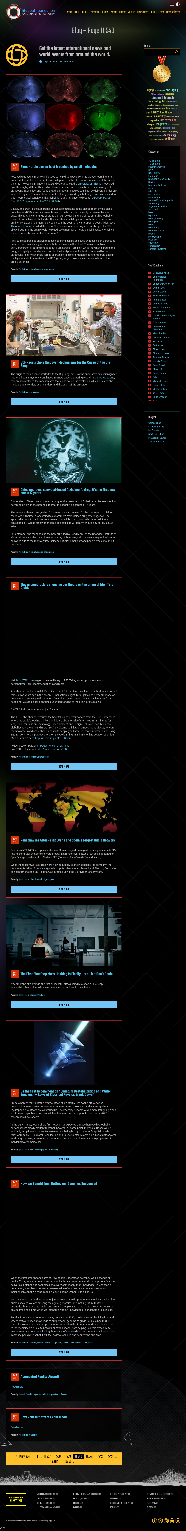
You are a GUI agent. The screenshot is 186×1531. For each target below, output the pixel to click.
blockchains (154, 236)
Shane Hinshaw (161, 353)
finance (47, 1343)
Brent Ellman (159, 373)
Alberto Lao (158, 349)
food (31, 1150)
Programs (94, 12)
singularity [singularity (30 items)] (174, 132)
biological (153, 221)
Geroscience (154, 423)
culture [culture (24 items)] (172, 105)
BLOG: (75, 1499)
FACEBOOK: (41, 1494)
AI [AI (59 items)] (155, 90)
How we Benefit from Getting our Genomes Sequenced (58, 1184)
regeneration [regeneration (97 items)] (154, 131)
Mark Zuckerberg (157, 185)
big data (152, 215)
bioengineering (155, 218)
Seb (155, 377)
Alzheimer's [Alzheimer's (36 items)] (161, 91)
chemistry (153, 242)
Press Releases (173, 12)
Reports (104, 12)
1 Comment (64, 1394)
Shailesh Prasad (25, 1394)
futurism (34, 1435)
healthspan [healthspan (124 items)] (166, 112)
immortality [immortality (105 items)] (159, 116)
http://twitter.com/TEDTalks (53, 745)
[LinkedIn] (166, 1520)
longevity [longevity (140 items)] (161, 124)
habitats (65, 1343)
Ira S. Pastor (159, 393)
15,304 (54, 1461)
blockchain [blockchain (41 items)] (173, 102)
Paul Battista (23, 269)
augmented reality (39, 1394)
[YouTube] (172, 1520)
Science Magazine (103, 377)
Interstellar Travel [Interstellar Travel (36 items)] (172, 117)
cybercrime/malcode (37, 880)
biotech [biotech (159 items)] (169, 98)
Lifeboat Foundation (24, 1520)
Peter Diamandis (156, 166)
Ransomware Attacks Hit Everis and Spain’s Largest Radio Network (67, 840)
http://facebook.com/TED (52, 749)
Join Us (131, 12)
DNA (150, 170)
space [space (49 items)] (151, 135)
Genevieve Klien (161, 272)
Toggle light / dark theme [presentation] (178, 4)
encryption (50, 880)
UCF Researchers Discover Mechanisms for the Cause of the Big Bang (65, 364)
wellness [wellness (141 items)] (170, 139)
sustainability (53, 1150)
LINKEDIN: (114, 1494)
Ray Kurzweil (155, 173)
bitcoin (151, 233)
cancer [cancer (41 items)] (157, 105)
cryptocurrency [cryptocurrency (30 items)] (165, 105)
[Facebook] (154, 1520)
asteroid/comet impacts (160, 200)
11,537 (47, 1456)
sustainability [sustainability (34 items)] (159, 136)
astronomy (153, 203)
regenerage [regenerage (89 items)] (169, 128)
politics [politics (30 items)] (152, 128)
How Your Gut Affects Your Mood (43, 1417)
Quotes (153, 12)
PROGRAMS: (151, 1503)
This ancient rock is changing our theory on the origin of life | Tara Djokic (66, 586)
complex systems (157, 249)
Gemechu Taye (160, 303)
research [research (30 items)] (164, 132)
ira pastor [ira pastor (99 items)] (154, 120)
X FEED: (39, 1499)
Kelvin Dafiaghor (161, 307)
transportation (52, 1394)
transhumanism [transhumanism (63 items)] (157, 139)
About (69, 12)
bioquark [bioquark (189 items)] (157, 98)
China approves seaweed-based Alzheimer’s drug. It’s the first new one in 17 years (68, 491)
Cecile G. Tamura (161, 337)
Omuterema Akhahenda (159, 328)
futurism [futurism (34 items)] (175, 109)
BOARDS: (150, 1499)
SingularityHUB (156, 441)
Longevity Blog (156, 426)
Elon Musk (153, 176)
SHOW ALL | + (152, 401)
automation (154, 209)
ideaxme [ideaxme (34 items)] (149, 117)
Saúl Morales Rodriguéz (159, 278)
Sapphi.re (52, 1520)
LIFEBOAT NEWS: (79, 1494)
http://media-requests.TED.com (53, 738)
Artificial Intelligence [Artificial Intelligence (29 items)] (157, 94)
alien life (152, 191)
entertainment (43, 757)
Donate (122, 12)
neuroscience (49, 269)
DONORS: (113, 1499)
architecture (154, 197)
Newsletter (142, 12)
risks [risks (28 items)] (169, 132)
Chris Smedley (160, 397)
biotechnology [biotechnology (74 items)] (154, 101)
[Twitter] (160, 1520)
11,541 (89, 1456)
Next (68, 1461)
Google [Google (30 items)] (148, 113)
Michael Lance (160, 381)
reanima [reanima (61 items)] (158, 128)
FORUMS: (113, 1508)
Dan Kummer (159, 322)
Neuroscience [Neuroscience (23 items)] (175, 125)
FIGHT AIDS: (41, 1503)
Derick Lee (158, 345)
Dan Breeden (159, 291)
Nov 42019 (15, 167)
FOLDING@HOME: (116, 1503)
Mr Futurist (154, 430)
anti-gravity (154, 194)
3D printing (154, 160)
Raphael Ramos (161, 357)
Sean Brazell (159, 365)
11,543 (109, 1456)
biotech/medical (37, 269)
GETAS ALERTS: (152, 1494)
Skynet (151, 182)
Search (176, 51)
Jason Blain (159, 385)
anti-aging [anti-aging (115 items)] (172, 90)
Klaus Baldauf (160, 333)
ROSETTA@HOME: (43, 1508)
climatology (154, 245)
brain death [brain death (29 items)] (151, 105)
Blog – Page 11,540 (93, 31)
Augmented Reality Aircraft (39, 1377)
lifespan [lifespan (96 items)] (150, 124)
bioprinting (153, 227)
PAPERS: (76, 1508)
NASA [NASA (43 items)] (169, 125)
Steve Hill (157, 369)
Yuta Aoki (158, 341)
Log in (46, 61)
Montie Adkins (160, 389)
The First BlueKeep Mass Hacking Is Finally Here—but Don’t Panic (66, 974)
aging (151, 188)
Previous (24, 1456)
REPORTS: (77, 1503)
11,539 (67, 1456)
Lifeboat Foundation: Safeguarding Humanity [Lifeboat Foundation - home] (30, 12)
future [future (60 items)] (169, 108)
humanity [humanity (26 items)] (176, 113)
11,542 (99, 1456)
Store (161, 12)
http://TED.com (25, 680)
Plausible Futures (157, 437)
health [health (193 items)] (155, 112)
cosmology (35, 392)
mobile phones (87, 1343)
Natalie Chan (159, 361)
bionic (151, 224)
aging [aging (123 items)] (150, 90)
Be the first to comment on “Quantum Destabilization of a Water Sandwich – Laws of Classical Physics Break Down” (65, 1093)
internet (78, 1343)
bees (150, 212)
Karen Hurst (159, 311)
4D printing (154, 163)
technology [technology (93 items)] (170, 135)
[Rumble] (178, 1520)
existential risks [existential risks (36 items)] (153, 109)
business (34, 757)
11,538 (57, 1456)
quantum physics (40, 1150)
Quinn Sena (23, 880)
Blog (76, 12)
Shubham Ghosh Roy (164, 283)
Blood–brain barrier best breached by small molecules (58, 167)
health (71, 1343)
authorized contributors (63, 61)
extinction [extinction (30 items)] (162, 109)
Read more (64, 279)
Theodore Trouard (21, 226)
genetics (58, 1343)
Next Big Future (156, 434)
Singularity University (159, 179)
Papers (114, 12)
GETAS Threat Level (16, 1500)
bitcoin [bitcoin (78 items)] (165, 101)
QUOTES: (150, 1508)
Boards (84, 12)
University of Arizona (89, 183)
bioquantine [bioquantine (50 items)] (169, 94)
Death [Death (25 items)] (176, 105)
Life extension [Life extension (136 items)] (168, 120)
